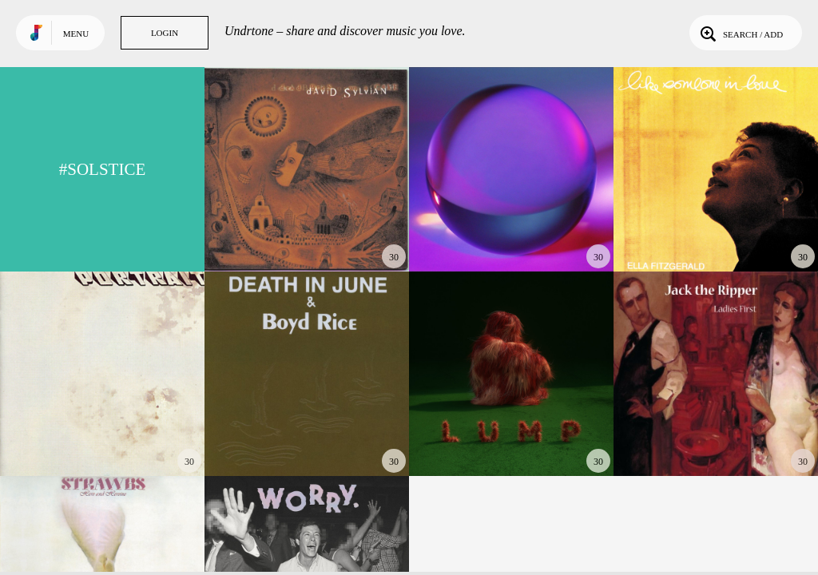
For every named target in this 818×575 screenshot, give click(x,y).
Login (164, 33)
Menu (76, 33)
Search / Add (740, 32)
